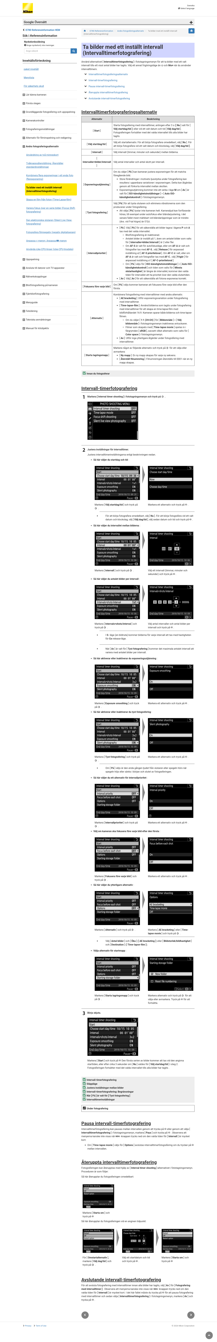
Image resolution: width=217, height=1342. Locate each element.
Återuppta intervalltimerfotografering (108, 92)
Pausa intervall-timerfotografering (107, 86)
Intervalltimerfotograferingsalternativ (108, 74)
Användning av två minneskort (42, 154)
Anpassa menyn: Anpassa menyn (46, 240)
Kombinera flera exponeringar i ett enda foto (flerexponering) (49, 177)
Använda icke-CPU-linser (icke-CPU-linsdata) (49, 249)
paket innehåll (31, 69)
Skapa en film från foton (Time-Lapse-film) (48, 199)
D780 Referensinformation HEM (42, 30)
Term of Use (41, 1326)
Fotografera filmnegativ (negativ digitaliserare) (51, 232)
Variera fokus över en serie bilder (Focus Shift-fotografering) (50, 210)
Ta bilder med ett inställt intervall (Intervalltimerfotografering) (44, 189)
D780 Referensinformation (102, 31)
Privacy (28, 1326)
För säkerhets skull (34, 86)
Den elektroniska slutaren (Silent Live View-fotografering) (49, 222)
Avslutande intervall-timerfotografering (109, 98)
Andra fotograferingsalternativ (130, 31)
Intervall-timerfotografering (103, 80)
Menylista (29, 77)
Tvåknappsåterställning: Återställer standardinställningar (44, 165)
